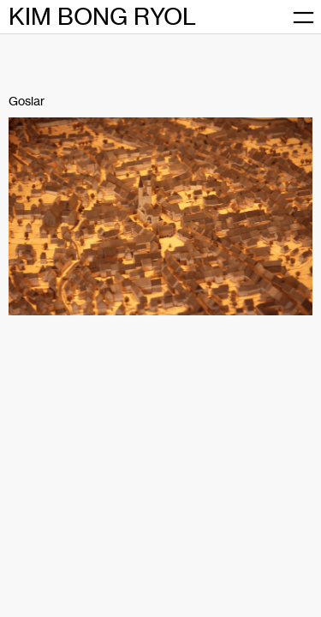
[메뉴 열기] (303, 17)
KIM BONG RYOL (102, 17)
